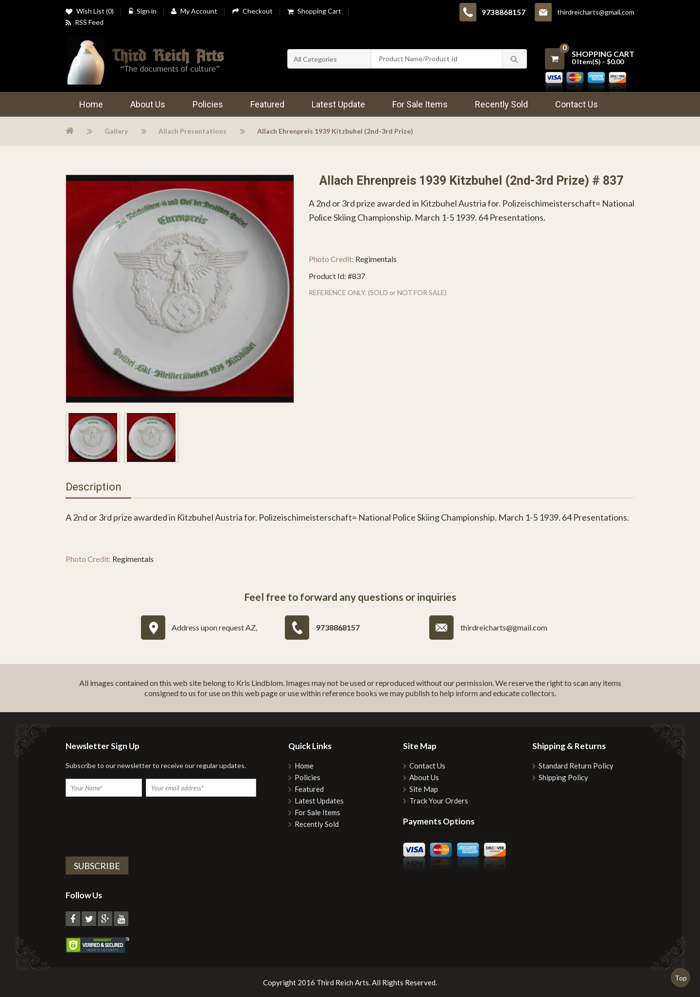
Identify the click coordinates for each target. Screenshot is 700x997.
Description (94, 487)
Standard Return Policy (576, 766)
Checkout (252, 11)
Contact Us (427, 766)
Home (304, 766)
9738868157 (503, 12)
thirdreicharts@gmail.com (595, 12)
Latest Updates (319, 801)
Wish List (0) (90, 11)
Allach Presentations (192, 131)
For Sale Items (317, 812)
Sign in (142, 11)
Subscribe (97, 865)
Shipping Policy (563, 777)
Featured (309, 789)
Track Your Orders (438, 801)
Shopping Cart (314, 11)
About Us (424, 777)
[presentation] (139, 825)
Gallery (116, 131)
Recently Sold (317, 824)
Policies (307, 777)
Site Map (423, 789)
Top (681, 978)
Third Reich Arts (342, 982)
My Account (194, 11)
